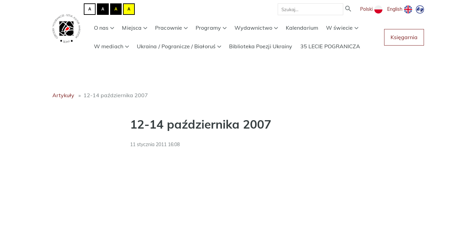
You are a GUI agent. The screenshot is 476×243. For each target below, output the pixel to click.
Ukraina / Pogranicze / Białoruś (179, 46)
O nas (104, 27)
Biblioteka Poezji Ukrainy (261, 46)
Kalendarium (302, 27)
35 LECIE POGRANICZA (330, 46)
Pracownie (171, 27)
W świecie (342, 27)
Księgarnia (404, 37)
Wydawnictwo (256, 27)
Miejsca (134, 27)
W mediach (111, 46)
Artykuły (63, 95)
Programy (211, 27)
